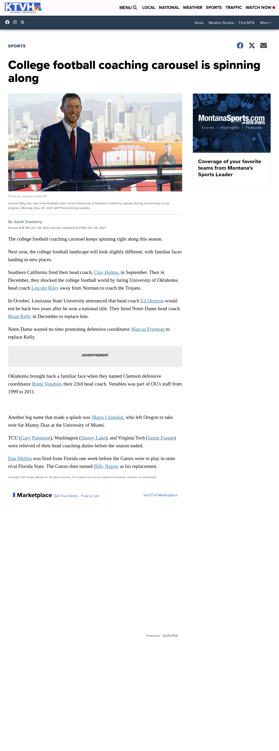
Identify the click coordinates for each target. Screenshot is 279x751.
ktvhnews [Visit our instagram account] (16, 22)
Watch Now (260, 7)
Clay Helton (106, 272)
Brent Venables (47, 384)
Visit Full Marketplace (160, 495)
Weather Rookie (221, 22)
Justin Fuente (161, 438)
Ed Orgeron (152, 300)
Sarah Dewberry (28, 221)
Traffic (233, 7)
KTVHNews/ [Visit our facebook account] (8, 22)
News (199, 22)
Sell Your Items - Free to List (76, 496)
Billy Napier (106, 466)
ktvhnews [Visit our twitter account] (23, 22)
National (169, 7)
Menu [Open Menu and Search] (128, 7)
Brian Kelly (19, 316)
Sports (214, 7)
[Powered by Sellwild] (169, 635)
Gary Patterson (35, 438)
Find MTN (246, 22)
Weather (192, 7)
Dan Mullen (20, 458)
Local (148, 7)
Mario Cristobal (107, 417)
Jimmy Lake (93, 438)
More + (265, 22)
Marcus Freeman (147, 329)
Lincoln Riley (45, 288)
